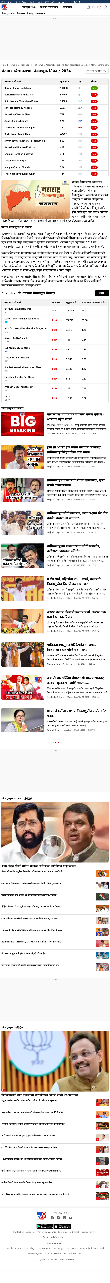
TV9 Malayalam (35, 1253)
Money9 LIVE (74, 1253)
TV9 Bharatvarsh (13, 1248)
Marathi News (8, 64)
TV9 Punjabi (86, 1248)
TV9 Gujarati (71, 1248)
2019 (101, 293)
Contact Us (18, 1231)
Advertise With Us (47, 1231)
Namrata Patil (53, 664)
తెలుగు (24, 2)
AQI (93, 7)
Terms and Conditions (54, 1237)
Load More (54, 743)
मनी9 (70, 2)
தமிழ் (53, 2)
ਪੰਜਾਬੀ (47, 2)
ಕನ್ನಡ (18, 2)
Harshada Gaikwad (55, 598)
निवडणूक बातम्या (12, 408)
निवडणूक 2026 (28, 7)
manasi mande (54, 434)
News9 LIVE (60, 1253)
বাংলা (31, 2)
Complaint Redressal (68, 1231)
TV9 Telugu (29, 1248)
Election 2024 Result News (30, 64)
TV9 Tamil (99, 1248)
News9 (10, 2)
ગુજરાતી (39, 2)
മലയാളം (62, 2)
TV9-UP (77, 2)
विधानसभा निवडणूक (49, 7)
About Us (30, 1231)
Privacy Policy (88, 1231)
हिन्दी (3, 2)
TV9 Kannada (43, 1248)
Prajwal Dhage (54, 467)
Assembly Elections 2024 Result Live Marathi (66, 64)
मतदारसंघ (67, 7)
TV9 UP (48, 1253)
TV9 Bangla (58, 1248)
